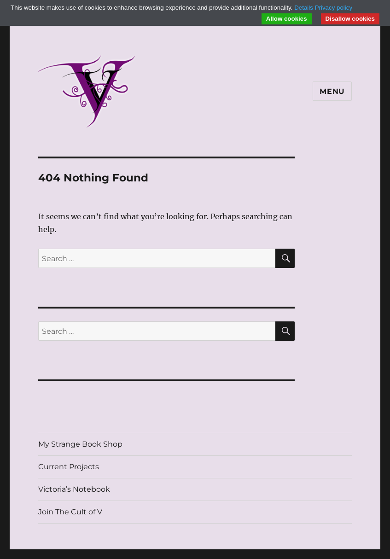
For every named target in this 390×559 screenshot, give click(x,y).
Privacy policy (333, 7)
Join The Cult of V (70, 511)
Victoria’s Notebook (74, 489)
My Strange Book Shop (80, 444)
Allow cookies (286, 18)
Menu (332, 91)
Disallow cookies (350, 18)
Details (303, 7)
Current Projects (68, 466)
